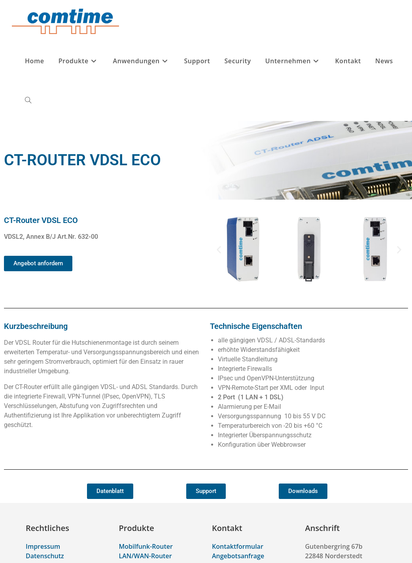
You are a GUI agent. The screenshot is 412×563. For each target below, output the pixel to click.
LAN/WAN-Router (145, 556)
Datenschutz (45, 556)
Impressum (43, 546)
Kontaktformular (237, 546)
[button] (219, 249)
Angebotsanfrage (238, 556)
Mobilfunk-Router (146, 546)
